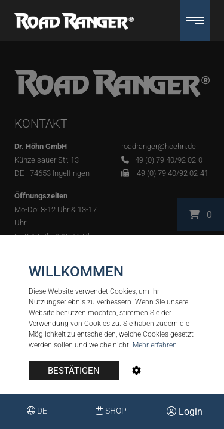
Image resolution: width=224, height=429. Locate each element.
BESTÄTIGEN (74, 370)
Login (184, 411)
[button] (195, 20)
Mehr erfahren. (156, 345)
